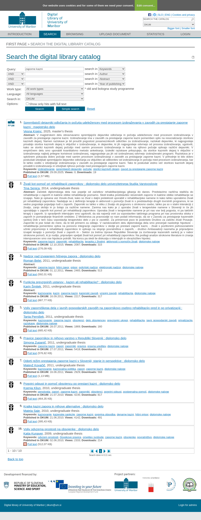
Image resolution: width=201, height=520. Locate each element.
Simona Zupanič (34, 342)
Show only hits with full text (47, 104)
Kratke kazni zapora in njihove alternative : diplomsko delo (63, 406)
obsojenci (78, 320)
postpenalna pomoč (135, 391)
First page (16, 44)
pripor (74, 267)
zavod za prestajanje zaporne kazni (142, 169)
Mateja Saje (31, 410)
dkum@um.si (54, 505)
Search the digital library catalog (65, 44)
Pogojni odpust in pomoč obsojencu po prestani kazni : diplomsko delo (71, 383)
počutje (87, 169)
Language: (14, 94)
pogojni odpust (113, 391)
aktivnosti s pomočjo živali (121, 241)
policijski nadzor (88, 267)
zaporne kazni (46, 241)
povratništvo (144, 437)
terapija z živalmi (95, 241)
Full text (32, 176)
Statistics (155, 34)
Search (50, 34)
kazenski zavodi (88, 293)
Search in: (14, 99)
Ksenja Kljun (32, 388)
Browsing (74, 34)
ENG (167, 14)
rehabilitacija (76, 241)
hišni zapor (62, 267)
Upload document (115, 34)
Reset (91, 108)
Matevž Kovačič (34, 365)
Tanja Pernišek (33, 316)
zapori (59, 346)
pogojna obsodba (105, 414)
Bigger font (173, 28)
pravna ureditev (96, 346)
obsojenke (130, 437)
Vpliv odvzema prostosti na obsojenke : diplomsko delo (61, 429)
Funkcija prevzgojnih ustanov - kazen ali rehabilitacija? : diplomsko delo (72, 282)
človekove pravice (70, 437)
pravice (81, 346)
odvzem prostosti (48, 437)
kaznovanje (45, 293)
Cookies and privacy (183, 14)
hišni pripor (141, 414)
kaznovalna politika (64, 368)
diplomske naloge (149, 241)
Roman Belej (32, 260)
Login (185, 34)
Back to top (15, 459)
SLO (160, 14)
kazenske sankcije (64, 414)
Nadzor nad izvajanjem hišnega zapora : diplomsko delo (61, 256)
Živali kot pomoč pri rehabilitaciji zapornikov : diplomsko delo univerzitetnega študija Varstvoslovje (90, 184)
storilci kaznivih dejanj (106, 169)
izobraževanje (46, 169)
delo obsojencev (95, 320)
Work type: (14, 89)
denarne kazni (125, 414)
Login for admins (187, 505)
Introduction (19, 34)
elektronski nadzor (110, 267)
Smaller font (188, 28)
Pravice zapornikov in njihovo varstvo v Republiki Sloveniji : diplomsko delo (74, 338)
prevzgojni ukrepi (117, 320)
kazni (56, 293)
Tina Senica (31, 188)
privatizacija (185, 320)
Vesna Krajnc (32, 131)
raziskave (29, 323)
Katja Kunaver (33, 433)
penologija (44, 391)
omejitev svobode (93, 437)
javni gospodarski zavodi (162, 320)
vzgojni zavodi (108, 293)
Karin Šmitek (32, 286)
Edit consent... (146, 5)
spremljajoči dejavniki (69, 169)
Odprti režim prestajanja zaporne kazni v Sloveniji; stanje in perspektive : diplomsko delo (84, 361)
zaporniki (61, 241)
